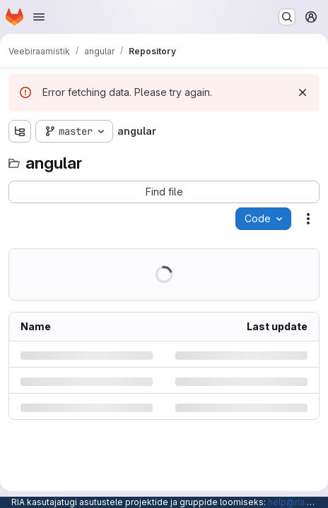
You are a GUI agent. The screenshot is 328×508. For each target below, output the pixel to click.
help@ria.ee (293, 502)
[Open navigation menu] (39, 17)
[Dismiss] (302, 92)
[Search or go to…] (287, 16)
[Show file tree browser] (19, 131)
